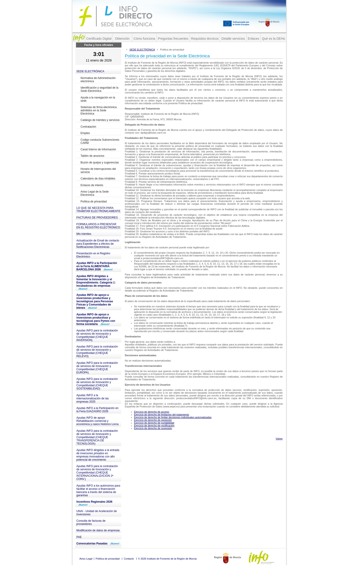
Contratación (88, 126)
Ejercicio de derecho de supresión (153, 428)
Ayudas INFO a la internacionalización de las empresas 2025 (92, 398)
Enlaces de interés (92, 185)
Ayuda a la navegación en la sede (98, 99)
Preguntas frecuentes (173, 38)
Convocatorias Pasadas (97, 543)
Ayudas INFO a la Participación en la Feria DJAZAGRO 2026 (97, 409)
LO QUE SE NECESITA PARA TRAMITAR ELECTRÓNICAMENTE (98, 209)
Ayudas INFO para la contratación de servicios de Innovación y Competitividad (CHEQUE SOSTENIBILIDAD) (97, 383)
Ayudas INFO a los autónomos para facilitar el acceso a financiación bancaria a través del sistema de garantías (98, 490)
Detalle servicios (233, 38)
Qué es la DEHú (273, 38)
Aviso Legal (86, 558)
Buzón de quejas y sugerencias (100, 162)
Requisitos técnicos (205, 38)
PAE (79, 537)
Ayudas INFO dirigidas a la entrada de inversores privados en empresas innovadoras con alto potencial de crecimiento (97, 454)
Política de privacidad (94, 201)
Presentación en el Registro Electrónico (93, 255)
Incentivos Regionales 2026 (94, 503)
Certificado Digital (99, 38)
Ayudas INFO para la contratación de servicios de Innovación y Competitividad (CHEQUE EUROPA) (97, 367)
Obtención (122, 38)
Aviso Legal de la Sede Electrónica (95, 193)
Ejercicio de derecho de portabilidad (154, 422)
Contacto (129, 558)
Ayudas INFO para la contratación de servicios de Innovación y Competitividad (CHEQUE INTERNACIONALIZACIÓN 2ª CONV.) (97, 473)
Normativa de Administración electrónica (98, 79)
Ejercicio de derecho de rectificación (154, 425)
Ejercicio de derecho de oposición (153, 420)
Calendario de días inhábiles (98, 178)
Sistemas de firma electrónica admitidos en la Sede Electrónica (99, 110)
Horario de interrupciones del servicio (98, 170)
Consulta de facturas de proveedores (91, 522)
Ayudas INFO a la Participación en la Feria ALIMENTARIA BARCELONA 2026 (96, 266)
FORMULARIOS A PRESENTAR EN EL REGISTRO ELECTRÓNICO (98, 226)
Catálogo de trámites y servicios (100, 120)
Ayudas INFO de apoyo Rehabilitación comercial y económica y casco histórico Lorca (97, 421)
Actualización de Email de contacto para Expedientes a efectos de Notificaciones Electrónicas (97, 244)
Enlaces (253, 38)
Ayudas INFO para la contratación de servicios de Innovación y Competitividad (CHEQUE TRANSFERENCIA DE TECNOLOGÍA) (97, 437)
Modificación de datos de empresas (98, 530)
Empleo (85, 133)
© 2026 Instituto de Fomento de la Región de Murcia (167, 558)
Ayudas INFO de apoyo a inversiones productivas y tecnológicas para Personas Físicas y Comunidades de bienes (94, 301)
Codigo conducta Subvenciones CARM (100, 141)
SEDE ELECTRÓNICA (90, 71)
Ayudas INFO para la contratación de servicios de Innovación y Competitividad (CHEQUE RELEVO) (97, 351)
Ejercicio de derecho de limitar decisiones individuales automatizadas (173, 417)
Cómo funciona (144, 38)
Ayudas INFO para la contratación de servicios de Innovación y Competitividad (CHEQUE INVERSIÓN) (97, 335)
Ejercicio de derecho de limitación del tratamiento (161, 414)
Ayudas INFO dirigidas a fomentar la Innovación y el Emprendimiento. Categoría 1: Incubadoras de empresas (96, 282)
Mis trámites (83, 233)
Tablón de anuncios (92, 155)
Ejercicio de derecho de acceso (151, 411)
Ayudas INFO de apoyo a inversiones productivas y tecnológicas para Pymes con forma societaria (95, 319)
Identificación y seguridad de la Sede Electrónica (99, 89)
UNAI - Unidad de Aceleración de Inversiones (96, 513)
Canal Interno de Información (98, 149)
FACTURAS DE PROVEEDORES (97, 217)
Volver (279, 438)
